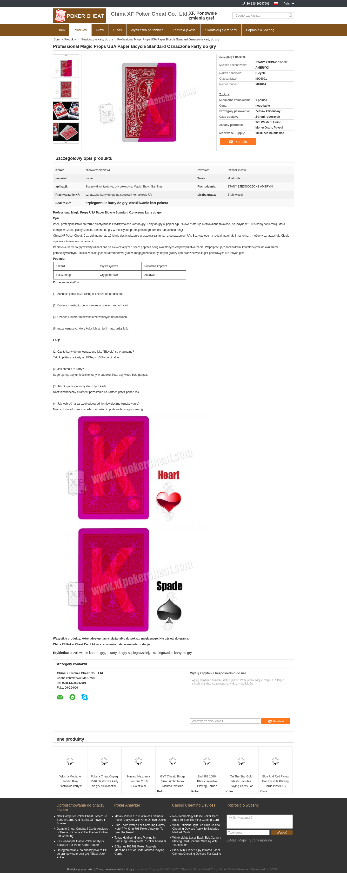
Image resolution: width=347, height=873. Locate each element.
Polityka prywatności (80, 869)
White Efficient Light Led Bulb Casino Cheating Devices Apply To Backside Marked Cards (196, 828)
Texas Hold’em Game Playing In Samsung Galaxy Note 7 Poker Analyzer (140, 839)
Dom (61, 30)
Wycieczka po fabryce (147, 30)
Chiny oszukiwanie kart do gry (115, 869)
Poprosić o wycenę (260, 30)
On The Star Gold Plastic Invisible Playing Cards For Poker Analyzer (241, 782)
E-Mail (231, 840)
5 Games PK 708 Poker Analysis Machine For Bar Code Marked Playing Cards (139, 850)
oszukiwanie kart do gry (87, 653)
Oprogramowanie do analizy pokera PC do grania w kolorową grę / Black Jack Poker (82, 853)
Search (291, 16)
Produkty (80, 30)
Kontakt (241, 142)
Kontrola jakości (184, 30)
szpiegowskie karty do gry (172, 653)
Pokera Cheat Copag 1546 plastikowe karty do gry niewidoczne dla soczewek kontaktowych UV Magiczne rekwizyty (104, 782)
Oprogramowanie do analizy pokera (80, 807)
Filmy (100, 30)
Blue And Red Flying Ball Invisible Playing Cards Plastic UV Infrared (275, 782)
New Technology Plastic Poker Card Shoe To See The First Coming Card (195, 818)
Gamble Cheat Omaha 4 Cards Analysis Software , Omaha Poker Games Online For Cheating (82, 832)
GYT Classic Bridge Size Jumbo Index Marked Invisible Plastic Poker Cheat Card (172, 782)
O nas (117, 30)
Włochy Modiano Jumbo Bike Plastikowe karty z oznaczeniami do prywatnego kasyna (70, 782)
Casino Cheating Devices (193, 805)
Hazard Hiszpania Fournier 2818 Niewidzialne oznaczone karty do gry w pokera (138, 782)
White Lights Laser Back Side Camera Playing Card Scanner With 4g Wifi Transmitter (196, 841)
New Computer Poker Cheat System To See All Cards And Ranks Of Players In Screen (82, 820)
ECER (273, 869)
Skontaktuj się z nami (221, 30)
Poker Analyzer (127, 805)
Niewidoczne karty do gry (97, 39)
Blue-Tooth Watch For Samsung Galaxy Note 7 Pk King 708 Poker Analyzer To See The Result (139, 828)
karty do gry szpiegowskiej (129, 653)
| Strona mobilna (259, 840)
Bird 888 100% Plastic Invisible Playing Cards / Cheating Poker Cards (207, 782)
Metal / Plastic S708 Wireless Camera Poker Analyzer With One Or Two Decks (140, 818)
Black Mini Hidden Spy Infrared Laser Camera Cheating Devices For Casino (196, 851)
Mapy (242, 840)
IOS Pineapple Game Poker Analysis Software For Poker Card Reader (80, 843)
